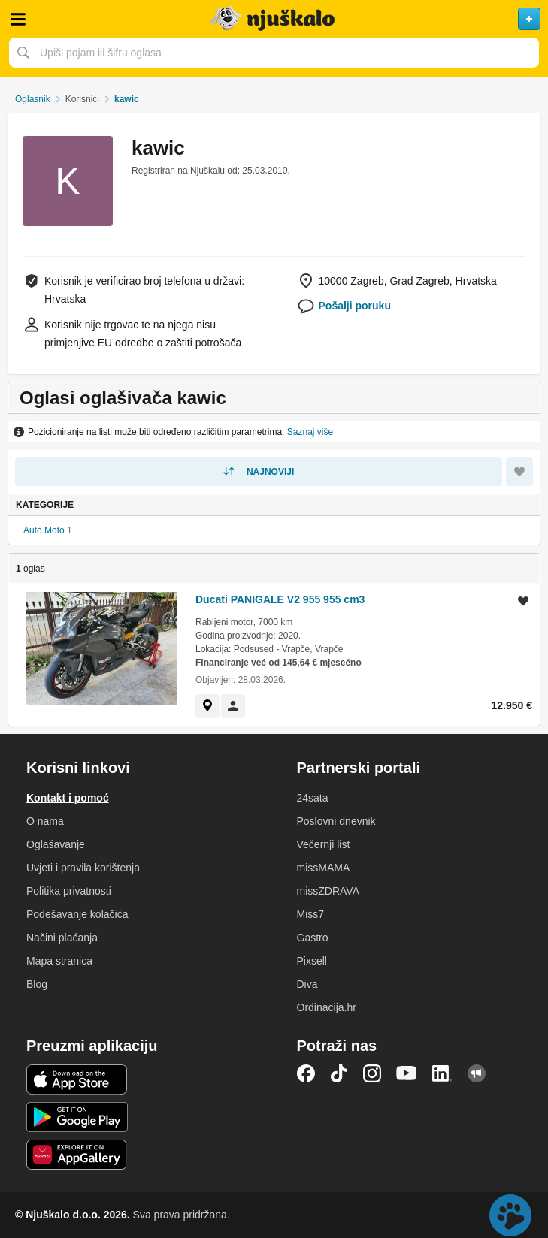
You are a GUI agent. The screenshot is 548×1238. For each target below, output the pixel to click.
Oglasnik (32, 99)
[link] (207, 706)
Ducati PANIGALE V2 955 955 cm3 (280, 599)
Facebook (306, 1073)
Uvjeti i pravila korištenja (83, 868)
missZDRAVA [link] (328, 891)
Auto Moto (44, 530)
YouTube (406, 1073)
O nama (45, 821)
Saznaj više (310, 432)
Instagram (372, 1073)
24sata (312, 798)
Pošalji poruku (355, 306)
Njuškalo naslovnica (274, 19)
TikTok (339, 1073)
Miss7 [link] (311, 914)
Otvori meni (18, 19)
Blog (36, 984)
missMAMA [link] (323, 868)
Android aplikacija (77, 1117)
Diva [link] (307, 984)
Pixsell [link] (312, 961)
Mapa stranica (59, 961)
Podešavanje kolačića (77, 914)
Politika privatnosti (68, 891)
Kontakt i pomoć (67, 798)
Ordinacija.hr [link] (326, 1007)
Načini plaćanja (62, 938)
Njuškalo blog (477, 1073)
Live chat (510, 1215)
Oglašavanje (55, 844)
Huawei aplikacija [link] (77, 1155)
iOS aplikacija (77, 1079)
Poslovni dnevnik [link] (336, 821)
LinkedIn (442, 1073)
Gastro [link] (312, 938)
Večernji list (323, 844)
